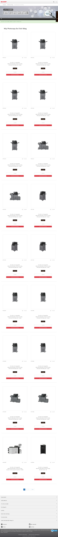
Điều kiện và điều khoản (22, 534)
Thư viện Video (4, 517)
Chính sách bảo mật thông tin (34, 534)
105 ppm (15, 473)
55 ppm (15, 169)
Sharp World (3, 497)
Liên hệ (2, 510)
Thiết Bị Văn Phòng (10, 4)
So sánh (25, 57)
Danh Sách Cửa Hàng (15, 74)
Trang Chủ (4, 4)
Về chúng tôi (3, 507)
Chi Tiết (15, 72)
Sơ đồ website (4, 500)
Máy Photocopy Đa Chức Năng (15, 28)
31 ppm (15, 68)
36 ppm (43, 68)
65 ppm (43, 270)
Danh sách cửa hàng (5, 513)
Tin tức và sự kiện (4, 503)
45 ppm (43, 119)
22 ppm (43, 473)
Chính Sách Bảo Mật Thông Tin (7, 520)
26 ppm (15, 119)
